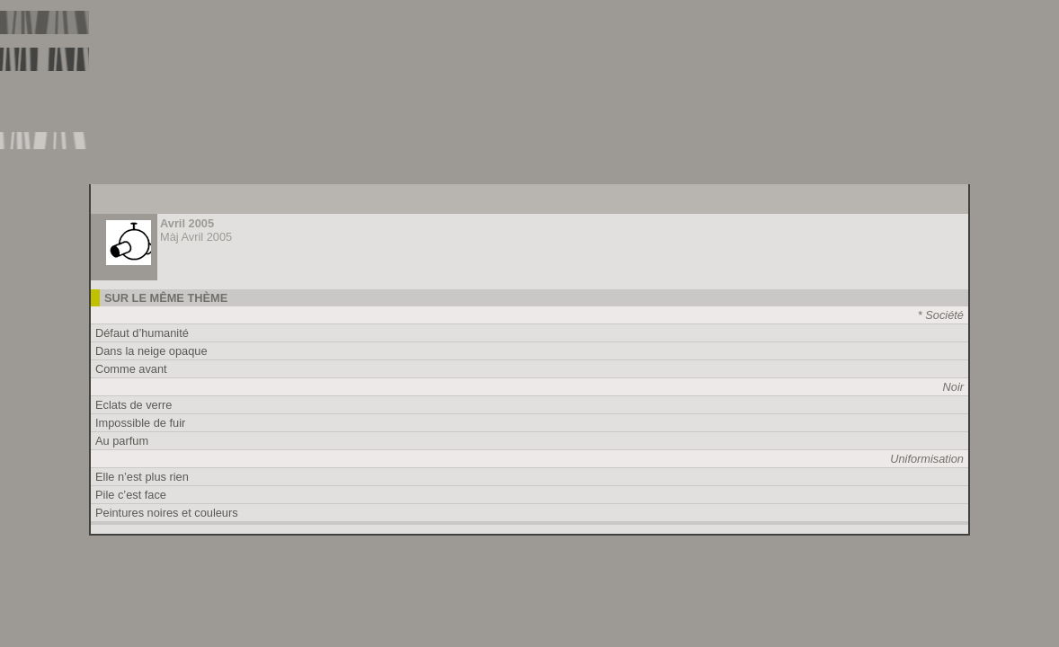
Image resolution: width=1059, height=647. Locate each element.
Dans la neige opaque (151, 351)
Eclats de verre (133, 405)
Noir (953, 387)
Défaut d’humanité (142, 333)
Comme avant (131, 369)
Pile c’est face (130, 494)
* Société (941, 315)
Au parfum (121, 441)
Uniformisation (927, 458)
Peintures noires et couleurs (166, 512)
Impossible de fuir (140, 423)
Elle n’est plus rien (142, 476)
